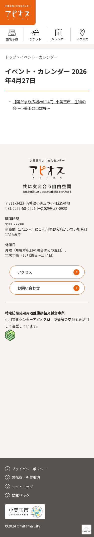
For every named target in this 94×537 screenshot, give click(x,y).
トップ (10, 57)
